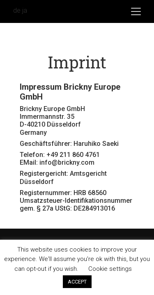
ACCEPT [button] (77, 282)
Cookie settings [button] (110, 268)
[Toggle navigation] (135, 11)
